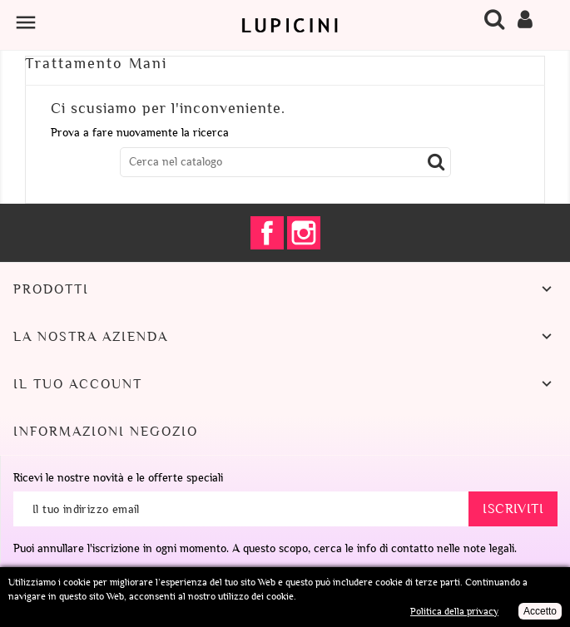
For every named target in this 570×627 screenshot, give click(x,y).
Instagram (303, 232)
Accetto (540, 611)
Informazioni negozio (105, 431)
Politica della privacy (454, 611)
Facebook (267, 232)
